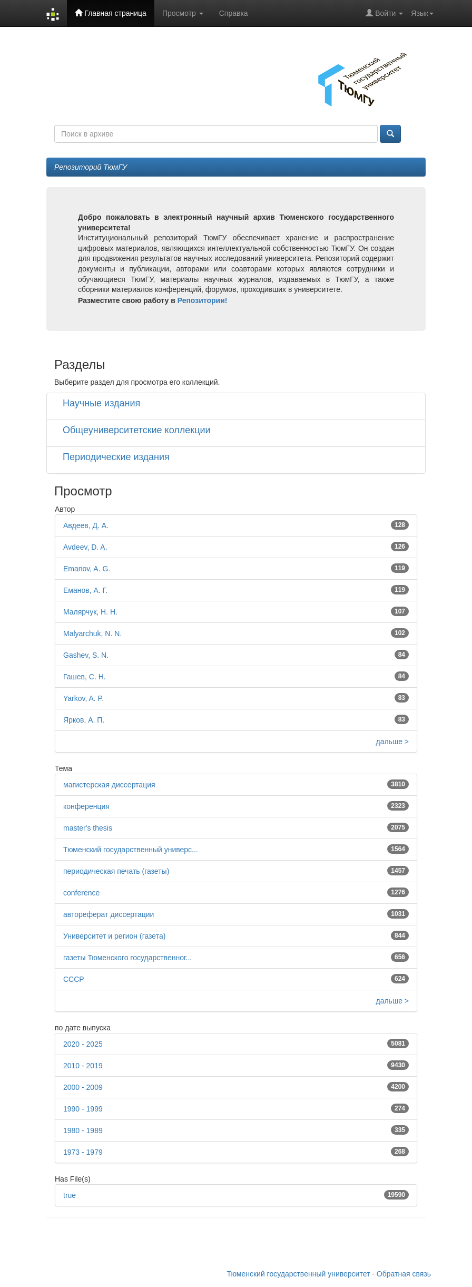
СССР (73, 979)
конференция (86, 806)
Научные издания (101, 403)
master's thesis (87, 828)
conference (81, 893)
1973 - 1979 (83, 1152)
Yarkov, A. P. (83, 698)
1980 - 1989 (83, 1130)
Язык (422, 13)
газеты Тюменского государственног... (127, 957)
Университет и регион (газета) (114, 936)
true (69, 1195)
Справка (233, 13)
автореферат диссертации (108, 914)
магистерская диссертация (109, 785)
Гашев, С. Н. (84, 676)
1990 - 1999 (83, 1109)
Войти (384, 12)
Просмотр (182, 13)
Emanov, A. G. (86, 568)
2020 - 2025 (83, 1044)
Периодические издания (116, 457)
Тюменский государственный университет (298, 1274)
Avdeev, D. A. (85, 547)
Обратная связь (404, 1274)
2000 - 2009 (83, 1087)
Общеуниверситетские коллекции (137, 430)
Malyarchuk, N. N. (92, 633)
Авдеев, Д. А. (86, 525)
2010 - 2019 (83, 1065)
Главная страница (110, 12)
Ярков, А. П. (83, 720)
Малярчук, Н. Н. (90, 612)
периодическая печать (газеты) (116, 871)
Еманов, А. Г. (85, 590)
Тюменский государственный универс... (130, 849)
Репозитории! (203, 300)
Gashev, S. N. (86, 655)
